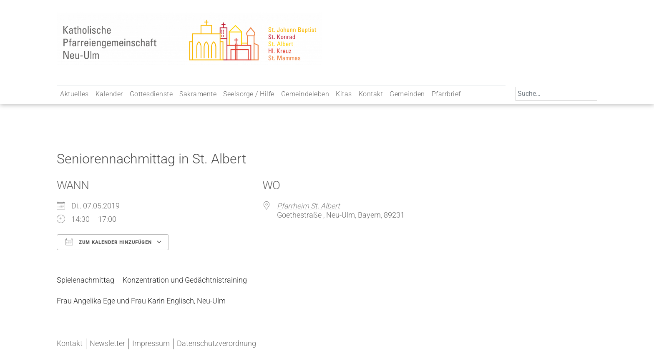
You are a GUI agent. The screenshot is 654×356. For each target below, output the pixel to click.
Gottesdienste (151, 94)
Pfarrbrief (446, 94)
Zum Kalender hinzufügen (108, 242)
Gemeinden (407, 94)
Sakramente (197, 94)
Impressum (151, 343)
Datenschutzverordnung (216, 343)
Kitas (344, 94)
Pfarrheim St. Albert (308, 206)
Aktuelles (74, 94)
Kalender (109, 94)
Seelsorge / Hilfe (248, 94)
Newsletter (107, 343)
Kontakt (371, 94)
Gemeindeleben (305, 94)
